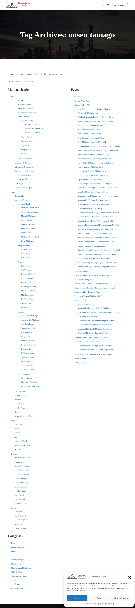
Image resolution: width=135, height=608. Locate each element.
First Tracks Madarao (29, 228)
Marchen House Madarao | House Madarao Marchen (98, 225)
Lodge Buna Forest (28, 345)
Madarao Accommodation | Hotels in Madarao (92, 109)
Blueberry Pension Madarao (89, 130)
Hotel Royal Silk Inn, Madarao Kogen (93, 171)
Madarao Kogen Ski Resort (88, 316)
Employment (23, 520)
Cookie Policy (88, 604)
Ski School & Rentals (23, 159)
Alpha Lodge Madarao (30, 320)
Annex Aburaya (27, 278)
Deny (99, 598)
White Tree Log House (30, 386)
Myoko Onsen (23, 474)
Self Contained (24, 374)
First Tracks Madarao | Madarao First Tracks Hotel (98, 150)
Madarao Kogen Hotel (30, 208)
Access (14, 437)
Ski (12, 97)
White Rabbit (26, 378)
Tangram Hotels (24, 245)
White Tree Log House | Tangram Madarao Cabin (97, 262)
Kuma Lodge (26, 349)
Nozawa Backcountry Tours (35, 128)
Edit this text (120, 5)
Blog (13, 543)
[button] (129, 576)
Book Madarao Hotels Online (89, 134)
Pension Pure (26, 307)
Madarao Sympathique (27, 113)
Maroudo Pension (28, 291)
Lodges (21, 312)
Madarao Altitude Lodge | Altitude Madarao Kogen (98, 196)
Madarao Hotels (24, 204)
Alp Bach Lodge (27, 324)
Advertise (18, 524)
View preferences (121, 598)
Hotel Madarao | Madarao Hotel (90, 167)
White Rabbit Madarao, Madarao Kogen (94, 258)
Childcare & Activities (23, 163)
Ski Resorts (19, 100)
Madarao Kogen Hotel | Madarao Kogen (94, 204)
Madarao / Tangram (22, 200)
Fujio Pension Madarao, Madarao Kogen (94, 154)
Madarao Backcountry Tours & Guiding (93, 308)
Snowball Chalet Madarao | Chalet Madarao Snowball (99, 250)
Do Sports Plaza (27, 299)
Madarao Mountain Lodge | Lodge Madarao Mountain (99, 213)
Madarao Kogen (24, 104)
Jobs (13, 555)
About (13, 508)
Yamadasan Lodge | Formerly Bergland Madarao (97, 267)
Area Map (18, 449)
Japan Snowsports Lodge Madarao (91, 179)
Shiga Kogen (26, 149)
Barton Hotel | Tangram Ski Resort (91, 125)
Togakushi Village (22, 483)
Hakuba (24, 154)
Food (13, 551)
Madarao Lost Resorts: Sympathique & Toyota (96, 321)
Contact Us (19, 512)
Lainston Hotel (27, 233)
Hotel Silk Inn (26, 220)
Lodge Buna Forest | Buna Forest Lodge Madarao (97, 188)
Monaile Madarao (28, 216)
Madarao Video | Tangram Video (87, 292)
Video (17, 429)
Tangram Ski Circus (26, 108)
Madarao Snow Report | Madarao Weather (91, 284)
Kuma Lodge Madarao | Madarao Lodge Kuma (96, 183)
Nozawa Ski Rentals (32, 132)
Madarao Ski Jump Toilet (84, 279)
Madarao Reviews (18, 564)
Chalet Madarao (27, 370)
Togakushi (25, 145)
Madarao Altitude (28, 341)
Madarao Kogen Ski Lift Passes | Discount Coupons (98, 312)
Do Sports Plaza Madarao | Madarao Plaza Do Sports (99, 146)
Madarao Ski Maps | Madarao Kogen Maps (95, 325)
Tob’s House (26, 270)
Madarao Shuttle (21, 441)
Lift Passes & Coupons (24, 167)
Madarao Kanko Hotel (30, 237)
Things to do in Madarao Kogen (87, 342)
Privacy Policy (98, 604)
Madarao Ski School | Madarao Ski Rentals (95, 329)
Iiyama (17, 412)
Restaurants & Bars (22, 458)
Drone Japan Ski (17, 547)
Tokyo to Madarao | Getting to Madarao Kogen (93, 354)
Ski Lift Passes (17, 572)
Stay (13, 192)
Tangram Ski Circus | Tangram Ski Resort (94, 333)
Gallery (17, 433)
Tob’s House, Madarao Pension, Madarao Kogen (97, 254)
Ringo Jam (25, 336)
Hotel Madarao (27, 241)
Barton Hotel (26, 257)
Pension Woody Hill (29, 274)
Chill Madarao (27, 365)
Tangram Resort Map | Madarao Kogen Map (92, 338)
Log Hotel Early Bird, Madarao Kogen (93, 192)
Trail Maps (19, 183)
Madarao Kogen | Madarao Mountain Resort (92, 275)
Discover (14, 454)
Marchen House (27, 295)
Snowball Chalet (27, 357)
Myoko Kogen (27, 141)
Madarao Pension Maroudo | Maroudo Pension (96, 217)
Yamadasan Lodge (28, 328)
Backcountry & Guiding (24, 171)
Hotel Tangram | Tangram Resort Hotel (93, 175)
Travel (13, 580)
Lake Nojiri (19, 404)
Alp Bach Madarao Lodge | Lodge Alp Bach (95, 117)
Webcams (18, 424)
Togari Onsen (26, 137)
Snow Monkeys (21, 478)
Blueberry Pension (28, 287)
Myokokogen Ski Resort (21, 568)
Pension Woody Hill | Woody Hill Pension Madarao (98, 238)
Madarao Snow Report (23, 188)
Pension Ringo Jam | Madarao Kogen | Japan (95, 233)
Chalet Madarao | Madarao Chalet (91, 138)
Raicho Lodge (26, 332)
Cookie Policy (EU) (82, 101)
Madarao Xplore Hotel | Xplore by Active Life (96, 221)
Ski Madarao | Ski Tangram (85, 304)
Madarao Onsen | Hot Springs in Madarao (94, 346)
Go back (11, 81)
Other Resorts (23, 117)
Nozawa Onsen (27, 120)
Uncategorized (17, 589)
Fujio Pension (26, 266)
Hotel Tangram (27, 253)
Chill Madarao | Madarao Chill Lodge (93, 142)
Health (17, 584)
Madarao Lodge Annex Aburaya (90, 208)
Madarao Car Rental (23, 445)
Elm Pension (26, 282)
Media (13, 421)
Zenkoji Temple (21, 487)
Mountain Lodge (27, 361)
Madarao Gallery (81, 271)
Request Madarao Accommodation (28, 416)
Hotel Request (20, 516)
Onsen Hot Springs (22, 466)
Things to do (20, 462)
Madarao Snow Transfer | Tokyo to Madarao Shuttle (95, 288)
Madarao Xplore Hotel (30, 224)
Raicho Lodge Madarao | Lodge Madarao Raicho (97, 242)
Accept (77, 598)
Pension (21, 262)
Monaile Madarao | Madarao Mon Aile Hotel (95, 229)
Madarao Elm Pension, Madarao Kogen (93, 200)
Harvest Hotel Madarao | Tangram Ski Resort (95, 163)
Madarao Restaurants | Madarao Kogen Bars (95, 350)
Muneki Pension (27, 303)
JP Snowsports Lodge (29, 316)
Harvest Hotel (26, 249)
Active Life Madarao (29, 212)
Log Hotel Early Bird (29, 382)
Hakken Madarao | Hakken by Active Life (94, 159)
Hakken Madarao (28, 353)
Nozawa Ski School (32, 124)
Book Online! (20, 196)
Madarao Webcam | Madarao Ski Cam (89, 296)
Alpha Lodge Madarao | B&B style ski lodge (95, 121)
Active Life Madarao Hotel (88, 113)
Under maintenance (82, 358)
